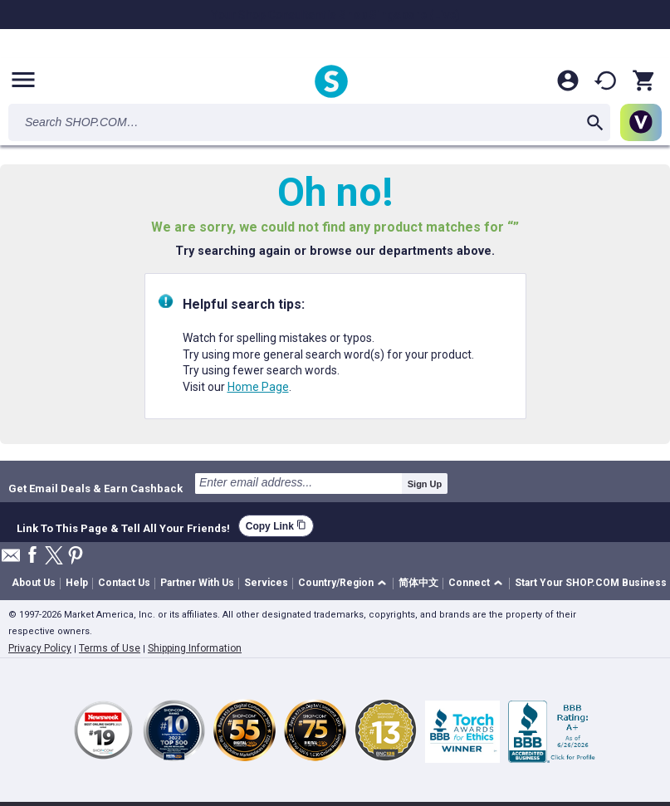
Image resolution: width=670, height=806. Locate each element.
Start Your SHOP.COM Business (591, 583)
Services (266, 583)
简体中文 (418, 583)
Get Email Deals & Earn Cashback (95, 488)
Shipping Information (195, 648)
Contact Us (124, 583)
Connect (469, 583)
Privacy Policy (39, 648)
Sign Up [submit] (425, 484)
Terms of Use (109, 648)
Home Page (258, 386)
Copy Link (276, 526)
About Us (34, 583)
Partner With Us (197, 583)
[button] (345, 584)
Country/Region (336, 583)
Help (77, 583)
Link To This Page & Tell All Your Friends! (123, 526)
